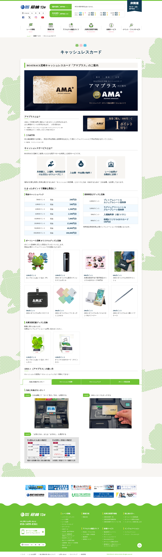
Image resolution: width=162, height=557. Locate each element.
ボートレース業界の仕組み (132, 519)
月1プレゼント (108, 534)
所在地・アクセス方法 (89, 532)
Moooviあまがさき (109, 539)
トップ (28, 36)
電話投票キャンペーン (110, 532)
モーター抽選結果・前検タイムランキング (68, 535)
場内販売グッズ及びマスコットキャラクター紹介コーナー (112, 545)
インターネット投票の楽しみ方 (133, 522)
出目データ (65, 529)
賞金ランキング (66, 545)
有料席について (87, 539)
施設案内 (85, 537)
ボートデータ (65, 526)
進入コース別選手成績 (68, 540)
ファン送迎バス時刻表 (89, 534)
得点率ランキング (67, 538)
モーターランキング (67, 524)
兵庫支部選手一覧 (109, 517)
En (32, 13)
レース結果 (65, 522)
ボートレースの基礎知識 (131, 517)
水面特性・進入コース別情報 (70, 543)
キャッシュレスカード (110, 537)
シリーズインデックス (68, 517)
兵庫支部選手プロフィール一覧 (112, 522)
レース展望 (65, 519)
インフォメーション (130, 532)
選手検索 (64, 547)
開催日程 (85, 517)
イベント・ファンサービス (132, 534)
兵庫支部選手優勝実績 (110, 519)
